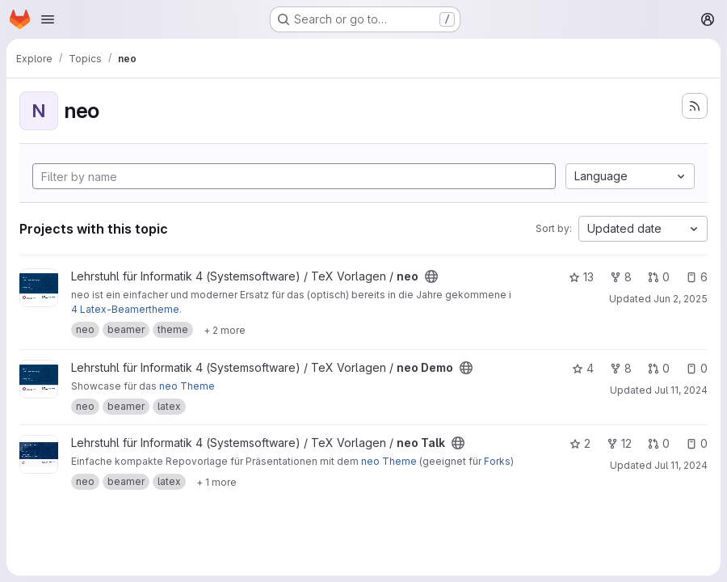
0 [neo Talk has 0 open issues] (697, 443)
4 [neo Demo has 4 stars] (583, 368)
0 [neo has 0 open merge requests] (659, 277)
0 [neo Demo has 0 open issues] (697, 368)
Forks (497, 461)
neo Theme (187, 386)
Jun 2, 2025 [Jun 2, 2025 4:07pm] (680, 299)
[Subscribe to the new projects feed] (695, 106)
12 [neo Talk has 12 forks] (619, 443)
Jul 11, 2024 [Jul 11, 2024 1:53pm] (681, 390)
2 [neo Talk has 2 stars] (579, 443)
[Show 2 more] (224, 330)
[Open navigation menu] (48, 19)
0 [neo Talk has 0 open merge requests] (659, 443)
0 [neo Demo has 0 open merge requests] (659, 368)
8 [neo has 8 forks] (621, 277)
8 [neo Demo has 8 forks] (621, 368)
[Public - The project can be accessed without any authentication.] (431, 276)
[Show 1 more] (216, 481)
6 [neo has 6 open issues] (697, 277)
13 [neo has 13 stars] (581, 277)
